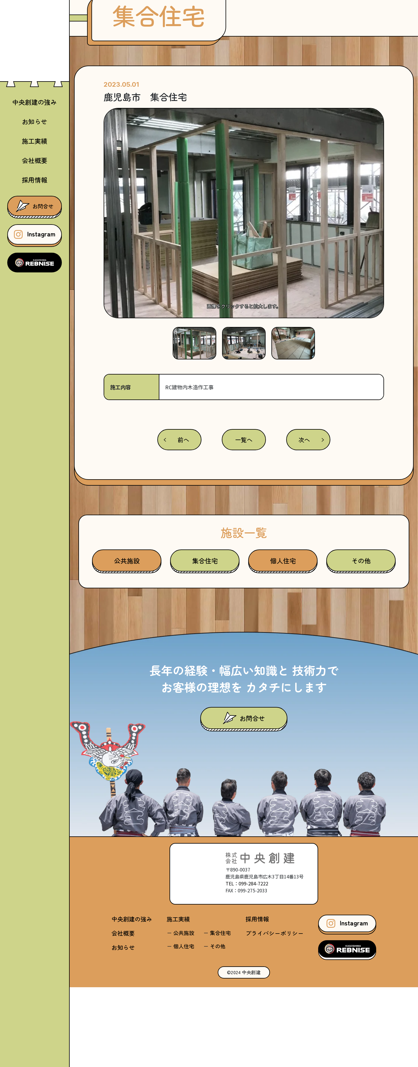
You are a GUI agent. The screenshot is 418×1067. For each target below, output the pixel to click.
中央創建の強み (34, 101)
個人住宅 (283, 640)
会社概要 (34, 160)
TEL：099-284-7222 (247, 963)
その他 (361, 640)
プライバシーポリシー (275, 1013)
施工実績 (178, 998)
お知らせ (34, 121)
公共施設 (127, 640)
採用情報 (34, 179)
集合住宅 (205, 640)
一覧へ (244, 519)
